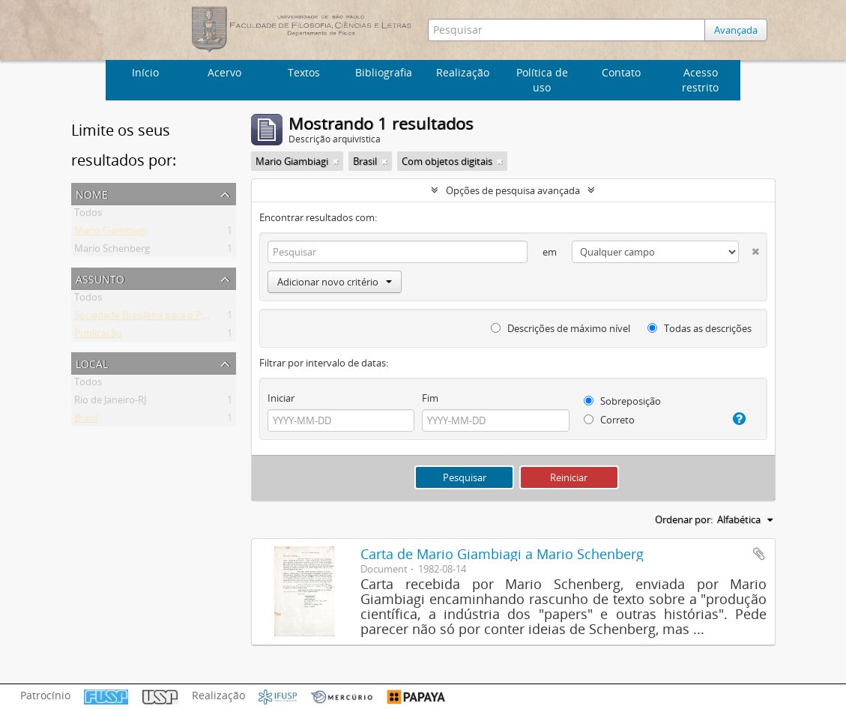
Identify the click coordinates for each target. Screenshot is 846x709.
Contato (621, 72)
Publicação (98, 336)
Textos (304, 72)
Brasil (86, 420)
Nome (92, 193)
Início (145, 72)
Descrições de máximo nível (560, 328)
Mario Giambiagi (110, 233)
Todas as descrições (699, 328)
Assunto (100, 278)
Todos (88, 215)
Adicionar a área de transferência (759, 553)
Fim (430, 398)
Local (92, 362)
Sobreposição (622, 401)
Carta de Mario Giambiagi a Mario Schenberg (502, 554)
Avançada (736, 30)
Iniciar (281, 398)
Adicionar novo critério (334, 282)
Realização (462, 72)
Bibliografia (383, 72)
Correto (609, 419)
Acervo (224, 72)
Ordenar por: (684, 519)
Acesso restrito (700, 79)
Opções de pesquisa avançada (513, 190)
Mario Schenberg (112, 251)
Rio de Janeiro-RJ (110, 402)
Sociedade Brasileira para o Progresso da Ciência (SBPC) (196, 318)
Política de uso (542, 79)
